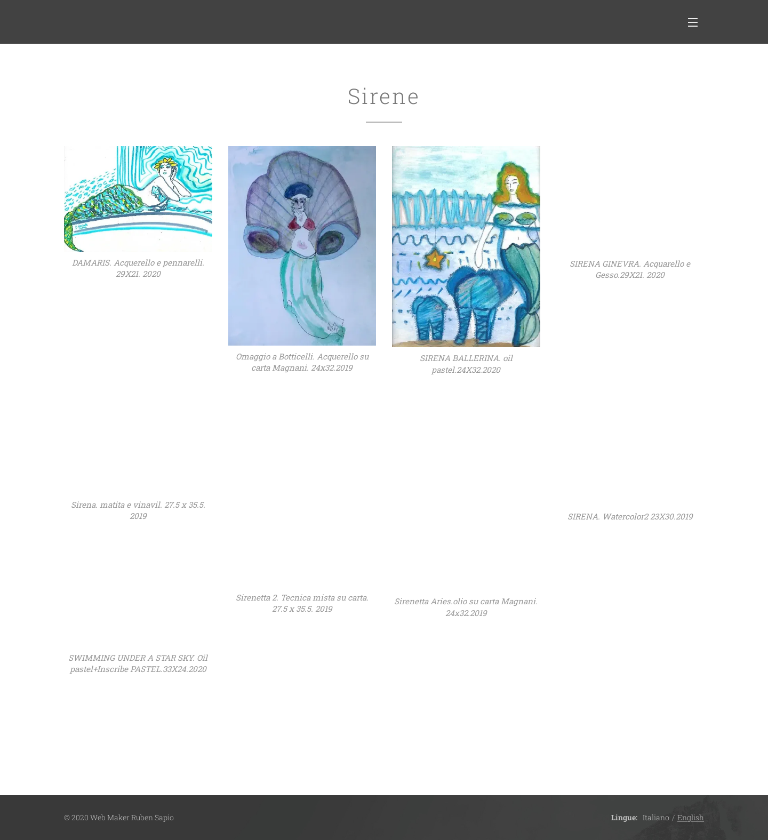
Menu (693, 22)
